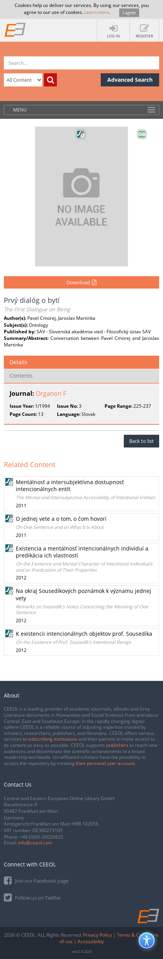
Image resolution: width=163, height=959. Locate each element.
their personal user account (105, 763)
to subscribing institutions (50, 739)
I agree (129, 12)
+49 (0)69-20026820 (41, 837)
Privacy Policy (97, 935)
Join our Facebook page (36, 880)
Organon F (51, 393)
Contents (21, 375)
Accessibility (91, 941)
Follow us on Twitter (32, 897)
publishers (117, 745)
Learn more (96, 12)
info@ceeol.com (35, 842)
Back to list (141, 440)
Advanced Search (130, 79)
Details (18, 362)
